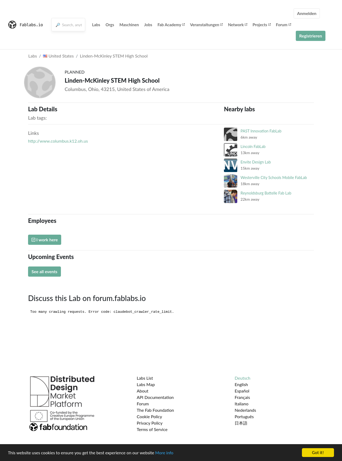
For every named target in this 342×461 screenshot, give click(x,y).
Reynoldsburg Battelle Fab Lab (265, 193)
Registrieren (310, 35)
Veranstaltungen (206, 24)
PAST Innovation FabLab (260, 131)
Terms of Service (152, 429)
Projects (261, 24)
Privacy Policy (150, 422)
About (143, 390)
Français (242, 397)
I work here (45, 239)
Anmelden (307, 13)
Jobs (148, 24)
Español (242, 390)
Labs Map (146, 384)
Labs (96, 24)
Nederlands (245, 410)
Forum (283, 24)
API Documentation (155, 397)
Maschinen (129, 24)
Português (244, 416)
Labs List (145, 377)
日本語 (241, 422)
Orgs (110, 24)
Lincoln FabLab (253, 146)
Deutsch (242, 377)
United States (58, 55)
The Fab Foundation (155, 410)
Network (237, 24)
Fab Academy (171, 24)
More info (164, 453)
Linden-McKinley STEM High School (113, 55)
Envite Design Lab (255, 162)
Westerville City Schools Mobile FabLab (273, 177)
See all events (44, 271)
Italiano (241, 403)
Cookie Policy (149, 416)
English (241, 384)
